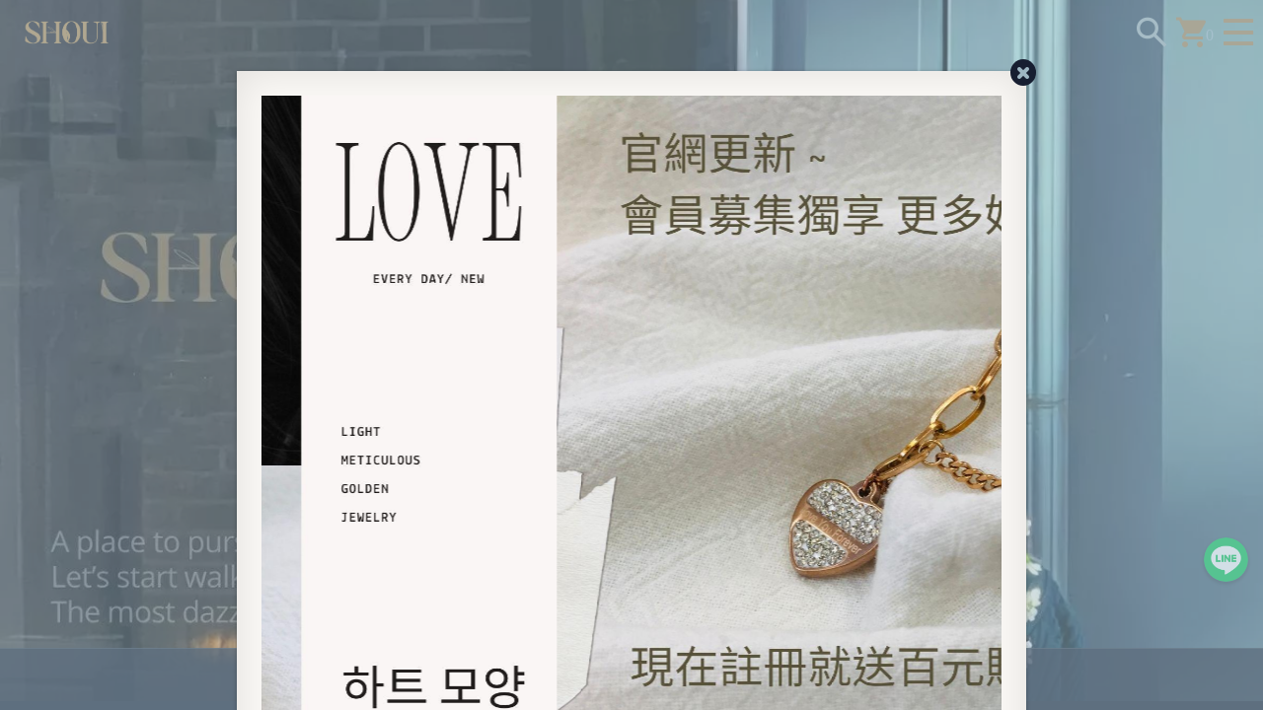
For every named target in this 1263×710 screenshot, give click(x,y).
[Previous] (271, 460)
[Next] (992, 460)
